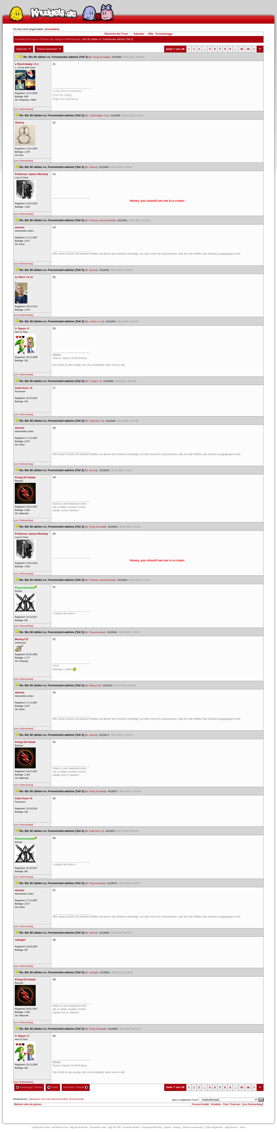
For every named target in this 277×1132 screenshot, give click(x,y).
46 (248, 49)
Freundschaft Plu (152, 1127)
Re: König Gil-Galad (99, 57)
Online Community (193, 1127)
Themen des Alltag (51, 39)
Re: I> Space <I (93, 381)
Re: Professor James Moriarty (100, 220)
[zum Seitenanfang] (23, 109)
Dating (176, 1127)
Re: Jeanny (91, 167)
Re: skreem (91, 270)
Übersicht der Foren (116, 33)
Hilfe (150, 33)
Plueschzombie (76, 1099)
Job (242, 1127)
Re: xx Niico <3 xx (94, 321)
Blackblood (34, 1099)
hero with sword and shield (54, 1099)
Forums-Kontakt (200, 1104)
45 (241, 49)
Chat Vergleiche (214, 1127)
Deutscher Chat (41, 1127)
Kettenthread (72, 39)
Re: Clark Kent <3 (94, 421)
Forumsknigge (164, 33)
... (204, 49)
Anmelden (51, 29)
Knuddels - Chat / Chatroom (225, 1104)
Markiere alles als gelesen (28, 1104)
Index (52, 1087)
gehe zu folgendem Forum (185, 1100)
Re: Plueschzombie (95, 632)
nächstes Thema (75, 1087)
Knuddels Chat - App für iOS (105, 1127)
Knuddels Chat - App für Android (69, 1127)
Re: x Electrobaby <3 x (96, 115)
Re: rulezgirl (91, 972)
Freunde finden (131, 1127)
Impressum (231, 1127)
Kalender (139, 33)
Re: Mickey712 (92, 685)
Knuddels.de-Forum (26, 39)
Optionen (24, 49)
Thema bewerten (49, 49)
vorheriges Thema (29, 1087)
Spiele (167, 1127)
